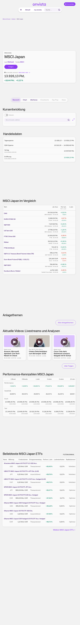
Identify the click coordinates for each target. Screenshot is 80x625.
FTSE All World (9, 248)
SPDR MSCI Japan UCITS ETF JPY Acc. (18, 487)
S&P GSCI (7, 265)
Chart (25, 100)
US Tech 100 (8, 231)
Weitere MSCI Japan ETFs (64, 530)
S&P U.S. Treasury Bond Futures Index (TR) (19, 254)
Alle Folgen (68, 366)
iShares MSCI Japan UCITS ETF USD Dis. (18, 511)
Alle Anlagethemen (65, 322)
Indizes (13, 19)
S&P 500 (7, 225)
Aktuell (27, 10)
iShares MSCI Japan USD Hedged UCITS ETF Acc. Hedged (24, 503)
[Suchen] (69, 120)
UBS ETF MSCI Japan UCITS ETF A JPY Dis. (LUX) (21, 471)
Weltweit (11, 62)
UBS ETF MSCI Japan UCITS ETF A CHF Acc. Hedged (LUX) (25, 479)
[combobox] (37, 120)
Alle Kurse (33, 100)
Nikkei (6, 242)
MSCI (22, 62)
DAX (5, 213)
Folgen (10, 67)
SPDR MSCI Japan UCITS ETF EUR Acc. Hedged (21, 495)
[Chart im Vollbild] (73, 119)
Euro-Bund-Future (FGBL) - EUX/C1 (16, 259)
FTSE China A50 (9, 236)
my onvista (38, 10)
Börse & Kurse (6, 19)
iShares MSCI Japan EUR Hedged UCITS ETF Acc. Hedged (24, 519)
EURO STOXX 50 (9, 219)
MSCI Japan (20, 19)
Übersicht (15, 100)
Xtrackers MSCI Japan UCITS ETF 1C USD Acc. (20, 463)
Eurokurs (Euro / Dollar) (12, 271)
